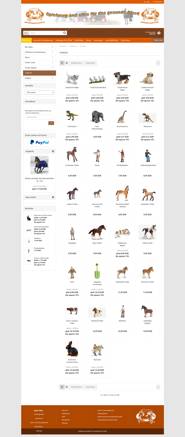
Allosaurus (148, 126)
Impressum (39, 418)
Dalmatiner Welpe (72, 87)
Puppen (28, 78)
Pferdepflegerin (122, 165)
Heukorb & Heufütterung (43, 40)
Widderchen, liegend (122, 244)
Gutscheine (125, 40)
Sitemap (39, 431)
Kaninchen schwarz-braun (72, 361)
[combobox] (76, 63)
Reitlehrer (122, 321)
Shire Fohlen (97, 243)
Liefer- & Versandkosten (105, 410)
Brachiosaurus (122, 126)
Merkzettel (157, 2)
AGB (38, 435)
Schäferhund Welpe (122, 89)
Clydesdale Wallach (147, 322)
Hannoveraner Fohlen (97, 205)
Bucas (88, 40)
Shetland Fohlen (97, 321)
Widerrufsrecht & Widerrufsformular (109, 417)
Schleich (28, 73)
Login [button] (147, 2)
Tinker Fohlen (147, 243)
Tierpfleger (72, 243)
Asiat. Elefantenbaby (97, 127)
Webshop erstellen (84, 431)
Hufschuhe (79, 40)
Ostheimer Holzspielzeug (35, 52)
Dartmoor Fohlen (147, 282)
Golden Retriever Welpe (147, 89)
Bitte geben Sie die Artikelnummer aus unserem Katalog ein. (38, 112)
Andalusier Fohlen (147, 204)
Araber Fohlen (72, 204)
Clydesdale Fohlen (122, 282)
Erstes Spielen (31, 68)
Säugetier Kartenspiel (97, 283)
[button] (62, 63)
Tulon (72, 282)
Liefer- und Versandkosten (39, 422)
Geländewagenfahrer (148, 165)
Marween (97, 360)
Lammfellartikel (111, 40)
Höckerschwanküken (98, 87)
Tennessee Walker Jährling (122, 205)
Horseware (98, 40)
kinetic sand (30, 62)
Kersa (27, 57)
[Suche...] (26, 33)
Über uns (158, 40)
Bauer (97, 165)
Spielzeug (26, 40)
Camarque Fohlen (72, 165)
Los (51, 123)
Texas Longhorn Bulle (72, 322)
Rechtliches (39, 427)
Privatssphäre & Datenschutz (107, 420)
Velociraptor (72, 126)
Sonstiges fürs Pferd (63, 40)
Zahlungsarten (39, 414)
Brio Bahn (29, 47)
